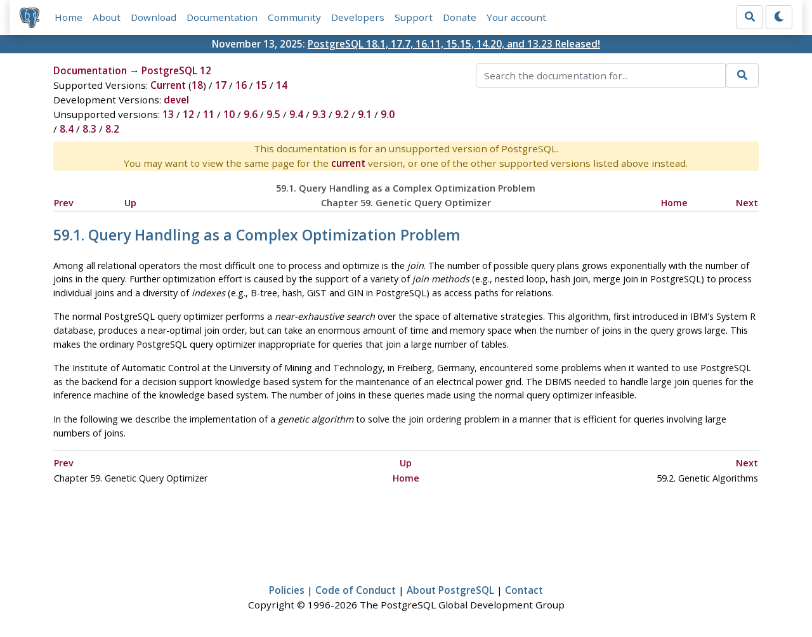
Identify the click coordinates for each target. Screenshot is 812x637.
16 (241, 85)
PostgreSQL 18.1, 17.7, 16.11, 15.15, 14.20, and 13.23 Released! (454, 43)
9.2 (342, 114)
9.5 (273, 114)
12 (188, 114)
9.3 (319, 114)
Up (130, 203)
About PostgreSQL (450, 590)
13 (168, 114)
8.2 (112, 128)
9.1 (365, 114)
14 (281, 85)
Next (747, 203)
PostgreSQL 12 (176, 70)
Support (414, 17)
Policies (286, 590)
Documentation (222, 17)
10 (229, 114)
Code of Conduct (355, 590)
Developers (357, 17)
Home (68, 17)
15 (261, 85)
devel (176, 99)
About (107, 17)
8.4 (67, 128)
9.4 (296, 114)
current (348, 163)
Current (168, 85)
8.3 (89, 128)
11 (208, 114)
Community (294, 17)
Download (153, 17)
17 (220, 85)
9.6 (251, 114)
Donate (459, 17)
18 (197, 85)
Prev (64, 203)
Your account (516, 17)
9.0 (388, 114)
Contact (524, 590)
